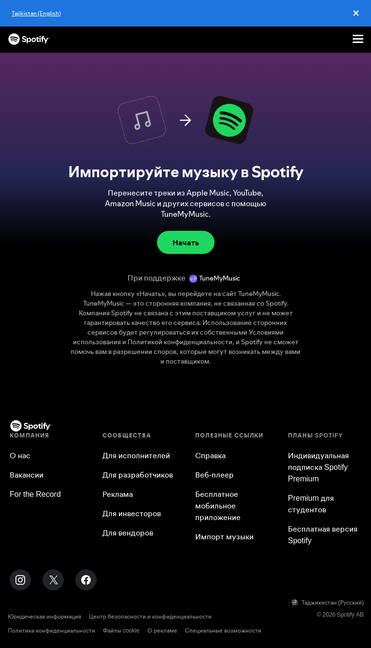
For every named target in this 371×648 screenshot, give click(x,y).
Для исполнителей (136, 455)
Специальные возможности (223, 630)
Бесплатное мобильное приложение (218, 505)
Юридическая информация (44, 616)
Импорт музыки (224, 536)
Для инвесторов (131, 513)
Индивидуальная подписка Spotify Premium (318, 467)
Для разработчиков (137, 474)
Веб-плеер (214, 474)
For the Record (35, 494)
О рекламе (162, 630)
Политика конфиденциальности (51, 630)
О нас (20, 455)
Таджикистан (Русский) (328, 602)
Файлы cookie (121, 630)
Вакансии (26, 474)
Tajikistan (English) (36, 13)
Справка (210, 455)
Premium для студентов (311, 504)
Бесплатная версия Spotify (322, 534)
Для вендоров (127, 532)
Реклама (117, 494)
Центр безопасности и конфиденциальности (150, 616)
